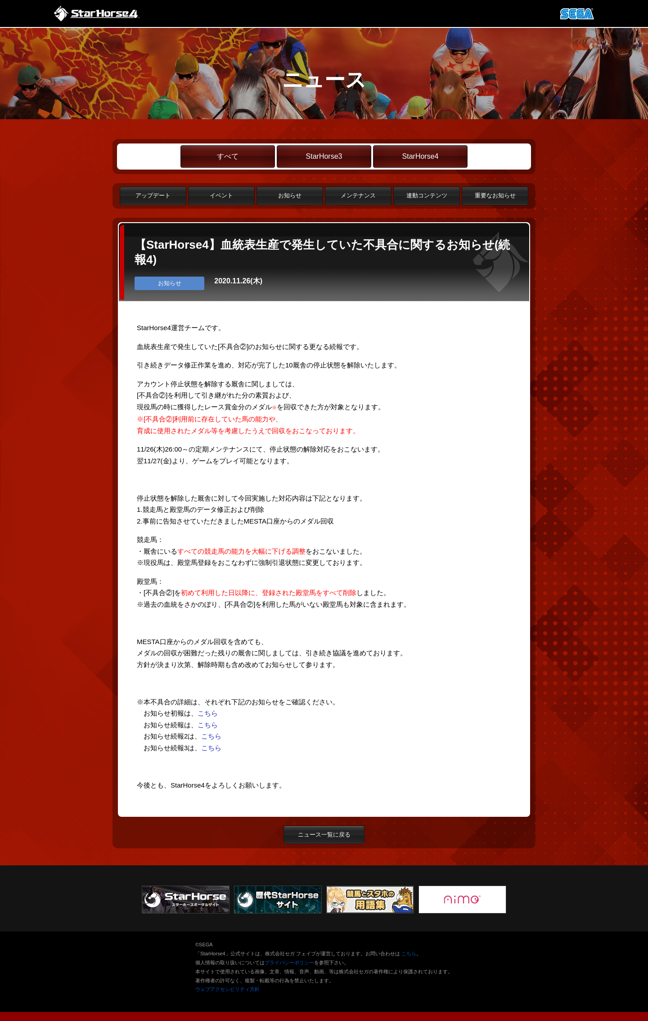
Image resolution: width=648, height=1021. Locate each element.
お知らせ (290, 195)
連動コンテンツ (426, 195)
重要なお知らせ (495, 195)
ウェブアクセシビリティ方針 (227, 989)
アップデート (153, 195)
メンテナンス (358, 195)
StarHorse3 (324, 156)
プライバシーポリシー (289, 962)
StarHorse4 (420, 156)
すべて (227, 156)
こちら (208, 713)
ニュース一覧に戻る (324, 834)
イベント (221, 195)
